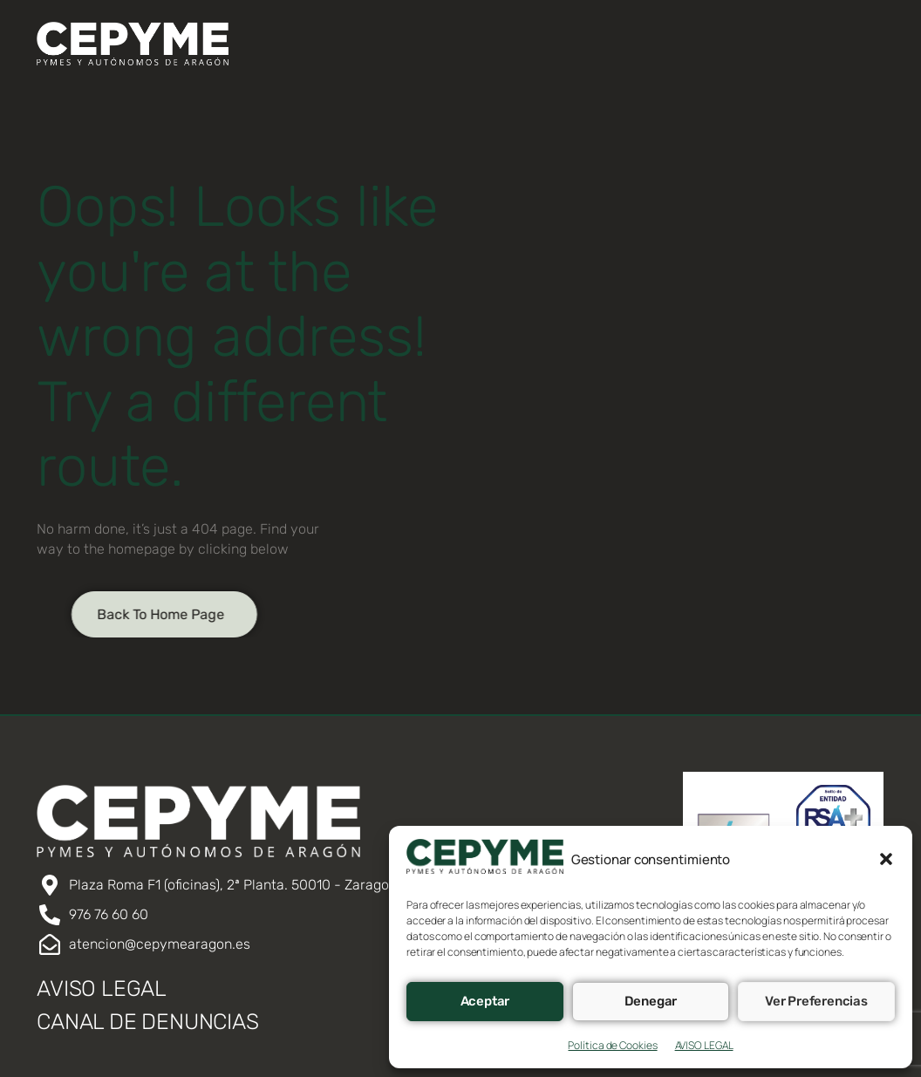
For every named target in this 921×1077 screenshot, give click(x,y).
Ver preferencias (816, 1001)
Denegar (651, 1001)
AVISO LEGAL (704, 1045)
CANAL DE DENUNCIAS (147, 1021)
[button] (886, 859)
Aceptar (485, 1001)
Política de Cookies (612, 1045)
